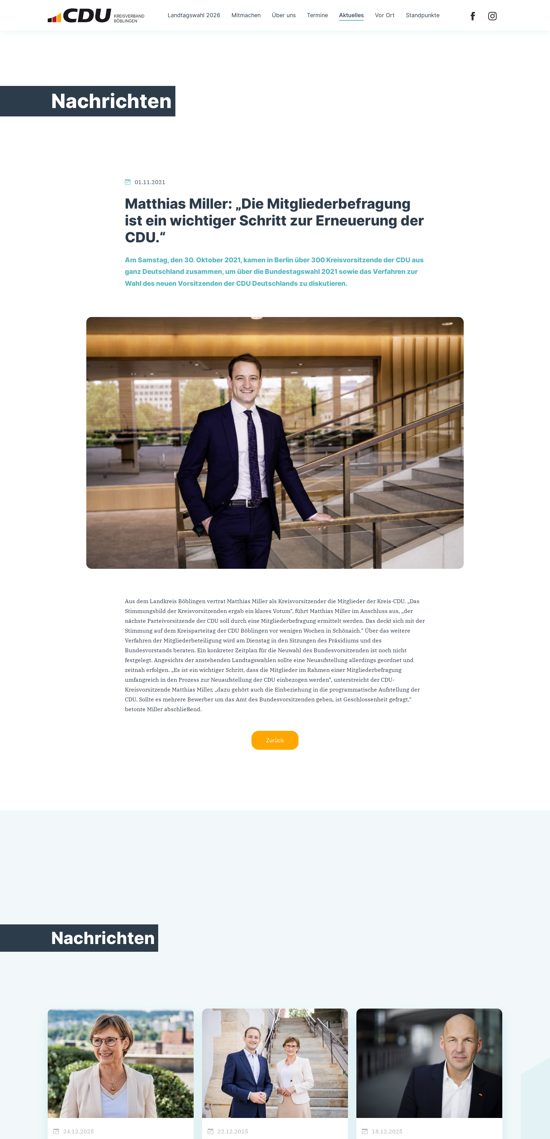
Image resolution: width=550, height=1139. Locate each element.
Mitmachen (246, 15)
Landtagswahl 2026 (194, 15)
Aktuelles (351, 15)
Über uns (284, 15)
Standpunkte (423, 15)
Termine (317, 15)
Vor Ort (385, 15)
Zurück (275, 740)
